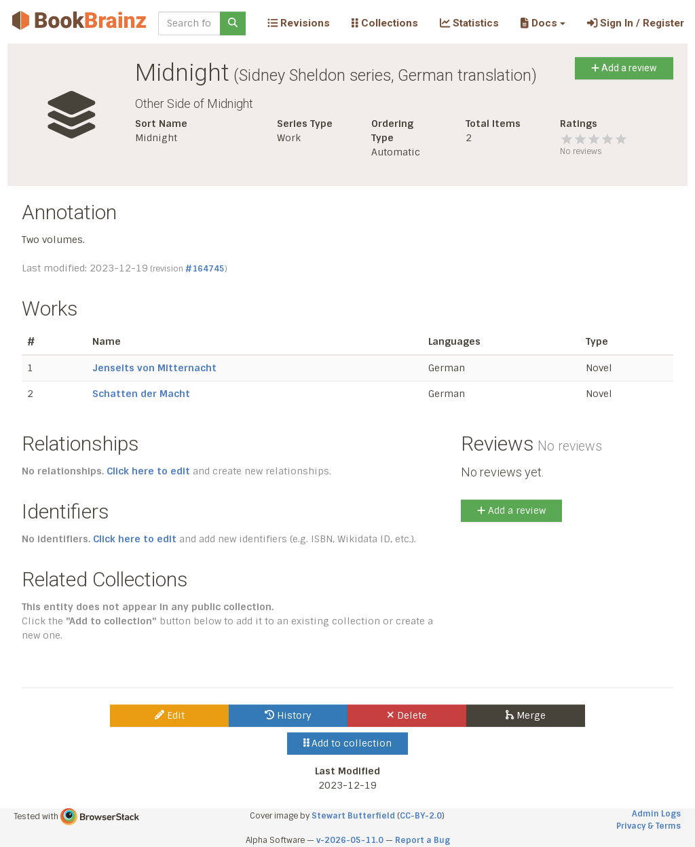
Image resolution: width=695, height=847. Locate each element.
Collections (385, 23)
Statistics (469, 23)
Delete (407, 715)
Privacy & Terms (648, 826)
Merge (526, 715)
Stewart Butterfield (353, 815)
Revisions (298, 23)
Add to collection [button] (347, 743)
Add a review (624, 67)
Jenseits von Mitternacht (154, 368)
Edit (170, 715)
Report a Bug (422, 840)
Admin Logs (656, 813)
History (288, 715)
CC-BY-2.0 (421, 815)
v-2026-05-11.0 (349, 840)
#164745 (205, 268)
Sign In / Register (635, 23)
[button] (543, 23)
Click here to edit (148, 471)
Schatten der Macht (141, 394)
